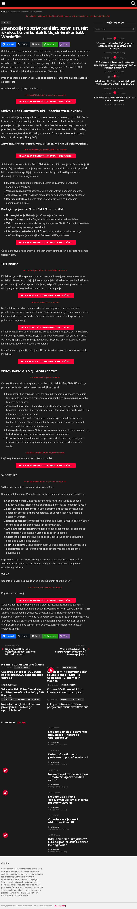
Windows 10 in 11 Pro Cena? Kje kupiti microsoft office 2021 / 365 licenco (22, 692)
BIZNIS (64, 699)
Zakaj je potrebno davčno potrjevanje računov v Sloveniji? (67, 705)
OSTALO (22, 699)
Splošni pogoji (60, 905)
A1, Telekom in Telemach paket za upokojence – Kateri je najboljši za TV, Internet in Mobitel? (67, 676)
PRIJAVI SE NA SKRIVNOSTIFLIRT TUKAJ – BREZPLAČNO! (45, 101)
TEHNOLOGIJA (22, 667)
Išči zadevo (133, 30)
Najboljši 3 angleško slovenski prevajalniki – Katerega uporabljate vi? (20, 707)
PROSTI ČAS (33, 699)
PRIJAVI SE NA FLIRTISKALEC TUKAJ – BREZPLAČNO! (45, 295)
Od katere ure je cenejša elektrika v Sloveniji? (64, 820)
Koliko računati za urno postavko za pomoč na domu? (68, 756)
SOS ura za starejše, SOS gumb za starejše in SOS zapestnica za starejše (22, 675)
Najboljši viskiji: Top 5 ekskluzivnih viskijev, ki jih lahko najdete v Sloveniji (68, 800)
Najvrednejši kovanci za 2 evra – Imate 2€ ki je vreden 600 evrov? (68, 777)
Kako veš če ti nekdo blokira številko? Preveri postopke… (65, 691)
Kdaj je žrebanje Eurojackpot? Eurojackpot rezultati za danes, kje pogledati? (68, 842)
